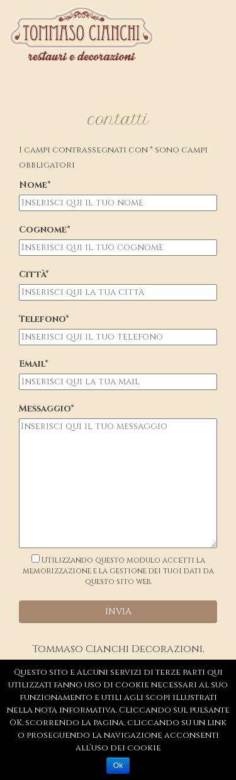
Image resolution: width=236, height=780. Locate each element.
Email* (33, 364)
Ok (118, 765)
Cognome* (44, 230)
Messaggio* (46, 409)
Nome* (35, 185)
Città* (34, 274)
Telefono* (44, 319)
